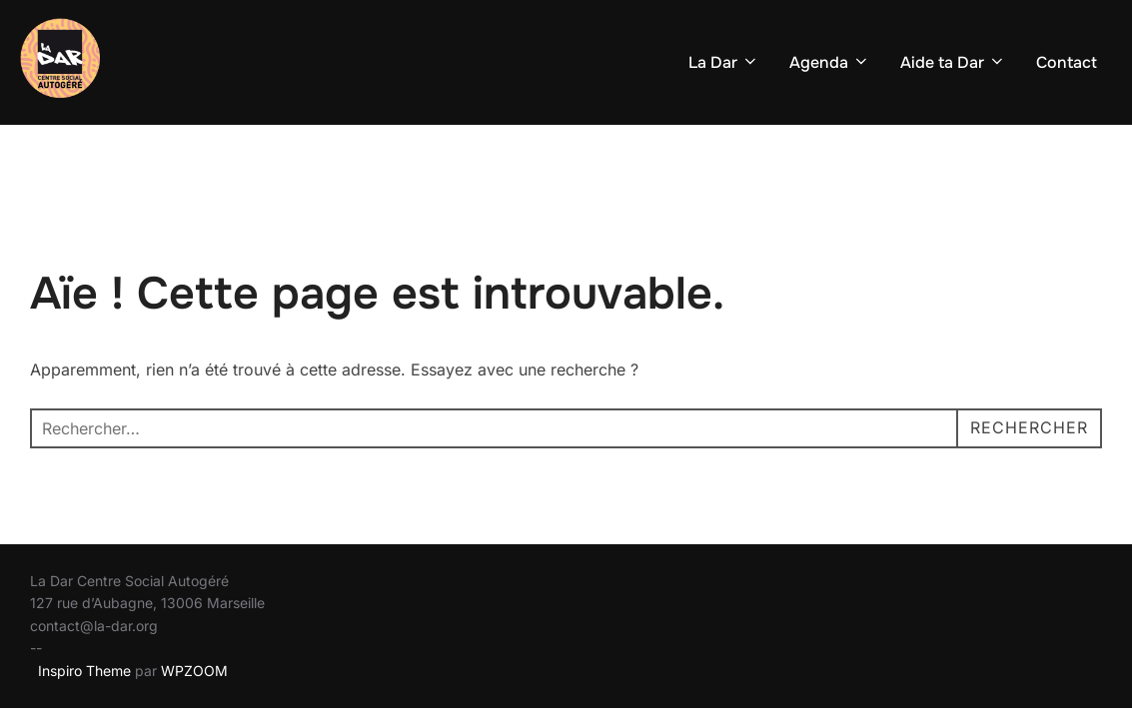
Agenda (829, 62)
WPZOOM (194, 670)
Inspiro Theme (84, 670)
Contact (1066, 62)
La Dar (723, 62)
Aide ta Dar (953, 62)
